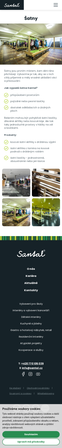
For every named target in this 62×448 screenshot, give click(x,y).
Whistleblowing (45, 393)
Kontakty (31, 290)
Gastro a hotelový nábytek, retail (31, 330)
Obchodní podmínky (38, 387)
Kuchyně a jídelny (31, 323)
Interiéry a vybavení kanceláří (31, 310)
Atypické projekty (31, 343)
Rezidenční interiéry (31, 336)
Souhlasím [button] (31, 434)
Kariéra (31, 276)
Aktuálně (31, 283)
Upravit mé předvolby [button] (31, 441)
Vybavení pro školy (31, 303)
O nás (31, 269)
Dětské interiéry (31, 316)
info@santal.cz (32, 367)
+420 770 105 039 (32, 363)
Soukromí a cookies (20, 393)
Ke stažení (15, 387)
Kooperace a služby (31, 349)
